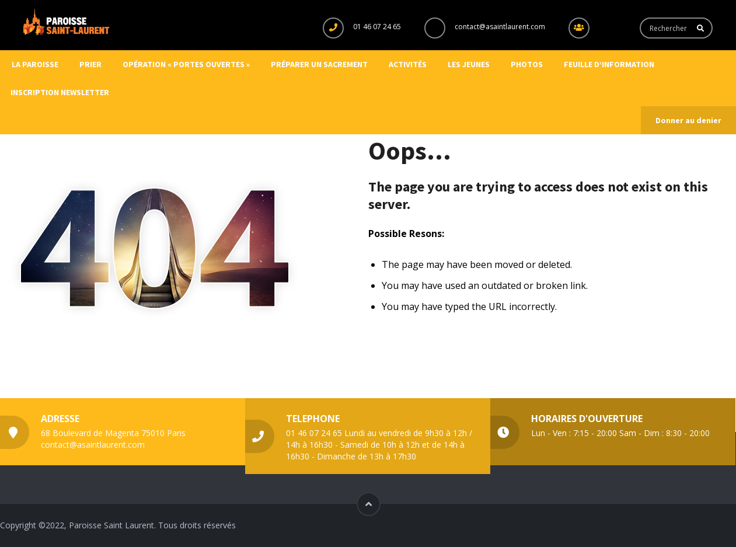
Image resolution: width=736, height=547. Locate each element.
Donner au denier (688, 120)
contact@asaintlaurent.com (500, 27)
